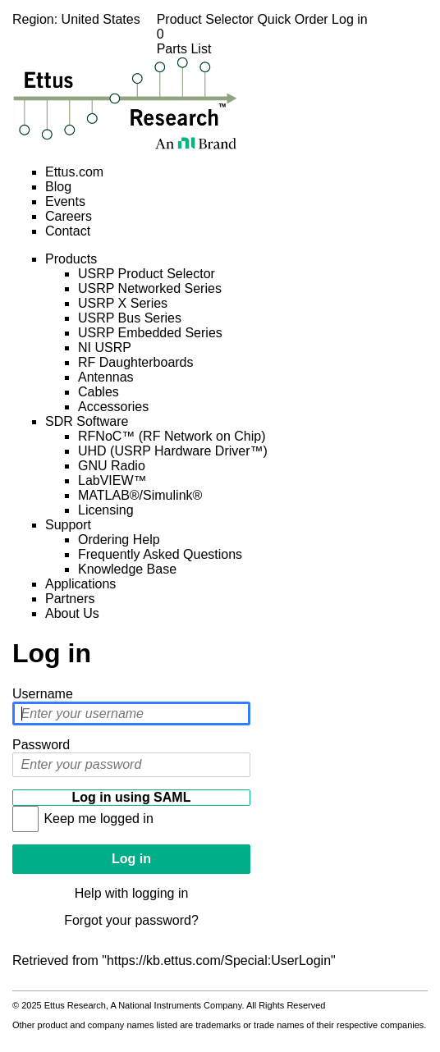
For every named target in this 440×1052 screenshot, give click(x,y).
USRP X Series (122, 303)
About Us (72, 613)
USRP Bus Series (129, 318)
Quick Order (294, 19)
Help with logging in (132, 893)
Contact (67, 231)
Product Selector (207, 19)
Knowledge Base (127, 569)
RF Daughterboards (136, 362)
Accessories (113, 407)
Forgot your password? (131, 920)
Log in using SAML (131, 797)
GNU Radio (111, 466)
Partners (69, 599)
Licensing (106, 510)
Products (71, 259)
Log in (350, 19)
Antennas (106, 377)
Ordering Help (119, 540)
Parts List (262, 41)
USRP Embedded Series (150, 333)
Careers (68, 216)
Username (42, 694)
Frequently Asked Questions (160, 554)
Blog (58, 187)
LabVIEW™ (112, 480)
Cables (98, 392)
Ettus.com (74, 172)
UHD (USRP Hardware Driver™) (173, 451)
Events (65, 201)
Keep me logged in (98, 819)
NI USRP (104, 347)
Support (68, 525)
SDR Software (86, 421)
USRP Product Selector (146, 274)
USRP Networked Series (150, 288)
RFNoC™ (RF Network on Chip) (171, 436)
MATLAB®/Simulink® (140, 495)
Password (41, 745)
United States (101, 19)
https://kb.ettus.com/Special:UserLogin (219, 960)
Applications (80, 584)
